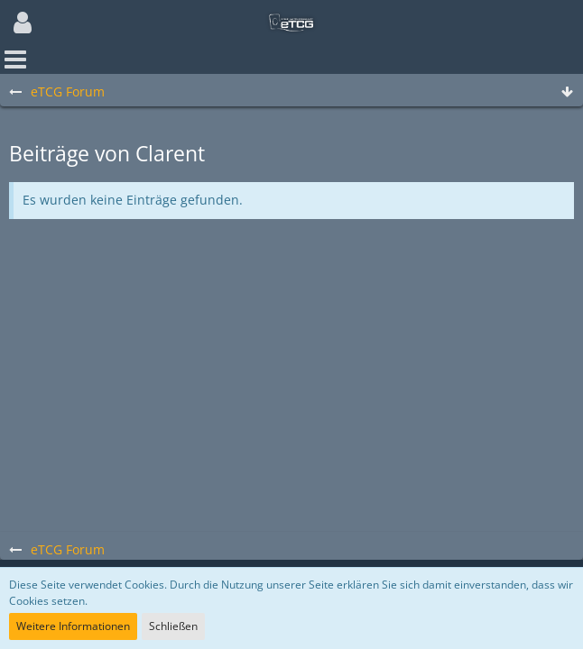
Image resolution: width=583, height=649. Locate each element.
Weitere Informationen (73, 626)
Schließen (173, 626)
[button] (22, 22)
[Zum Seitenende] (567, 92)
